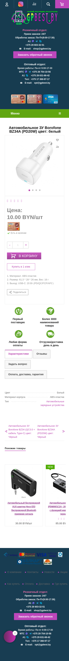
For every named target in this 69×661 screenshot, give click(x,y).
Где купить (61, 583)
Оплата (29, 583)
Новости (49, 572)
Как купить (13, 583)
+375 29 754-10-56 (41, 72)
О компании (14, 572)
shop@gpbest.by (42, 48)
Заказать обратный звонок (35, 54)
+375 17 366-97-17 (40, 79)
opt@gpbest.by (42, 83)
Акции (64, 572)
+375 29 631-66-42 (40, 75)
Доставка (44, 583)
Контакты (32, 572)
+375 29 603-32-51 (35, 45)
